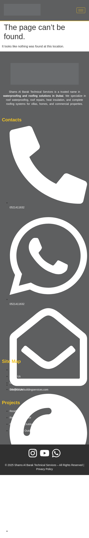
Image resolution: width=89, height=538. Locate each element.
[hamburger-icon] (81, 10)
